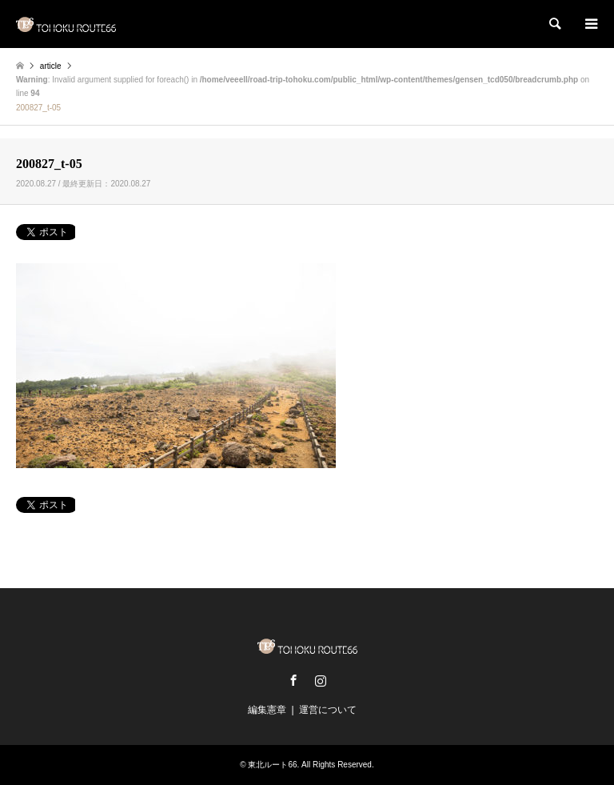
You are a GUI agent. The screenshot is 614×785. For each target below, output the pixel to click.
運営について (328, 709)
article (51, 66)
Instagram (320, 680)
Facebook (293, 680)
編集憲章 (267, 709)
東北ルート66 (272, 764)
